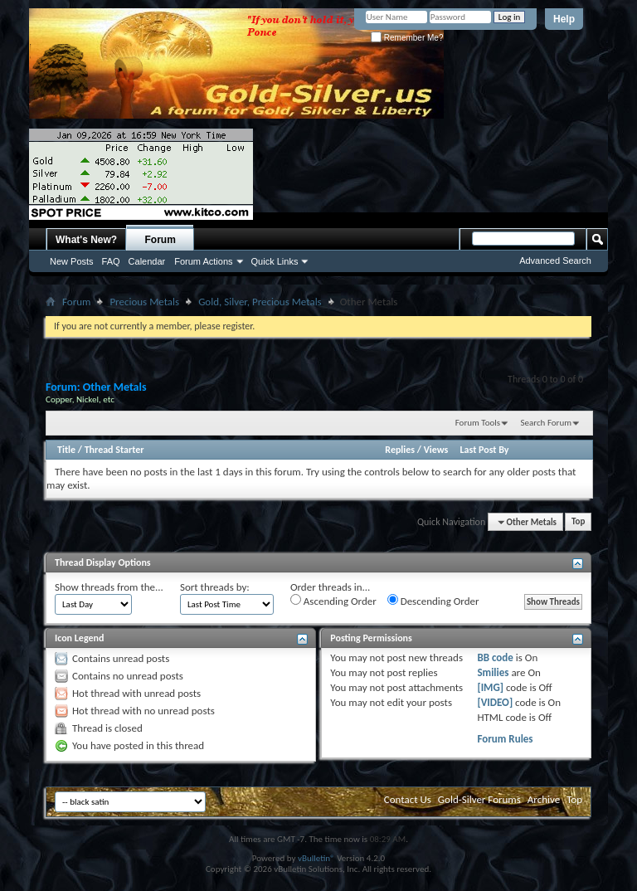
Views (436, 449)
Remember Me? (407, 37)
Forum (160, 240)
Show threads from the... (109, 587)
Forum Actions (203, 261)
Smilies (492, 672)
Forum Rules (504, 739)
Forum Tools (477, 422)
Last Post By (484, 449)
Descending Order (433, 600)
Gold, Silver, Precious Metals (260, 301)
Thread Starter (114, 449)
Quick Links (275, 261)
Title (66, 449)
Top (578, 522)
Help (564, 19)
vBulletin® (316, 858)
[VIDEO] (495, 702)
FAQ (111, 261)
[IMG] (490, 687)
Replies (400, 449)
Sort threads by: (215, 587)
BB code (495, 657)
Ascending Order (333, 600)
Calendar (147, 261)
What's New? (86, 240)
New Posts (72, 261)
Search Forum (546, 422)
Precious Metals (144, 301)
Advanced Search (555, 260)
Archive (544, 799)
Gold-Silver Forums (479, 799)
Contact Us (407, 799)
